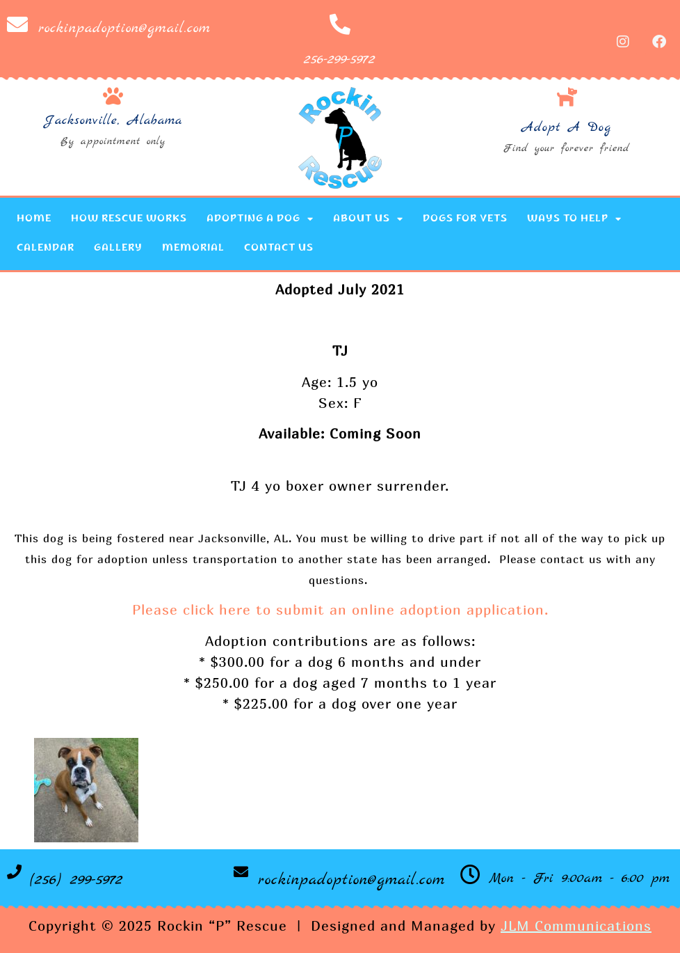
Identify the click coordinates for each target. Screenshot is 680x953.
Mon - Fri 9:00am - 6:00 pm (579, 878)
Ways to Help (574, 218)
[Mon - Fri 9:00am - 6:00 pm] (470, 875)
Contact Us (279, 248)
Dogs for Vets (465, 219)
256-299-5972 (339, 59)
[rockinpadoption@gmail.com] (17, 24)
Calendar (45, 248)
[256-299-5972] (340, 24)
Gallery (118, 248)
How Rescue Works (129, 219)
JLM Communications (576, 925)
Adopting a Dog (260, 218)
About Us (368, 218)
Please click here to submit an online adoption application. (340, 609)
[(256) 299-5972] (14, 872)
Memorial (193, 248)
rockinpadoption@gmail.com (124, 28)
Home (34, 219)
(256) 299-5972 (76, 879)
